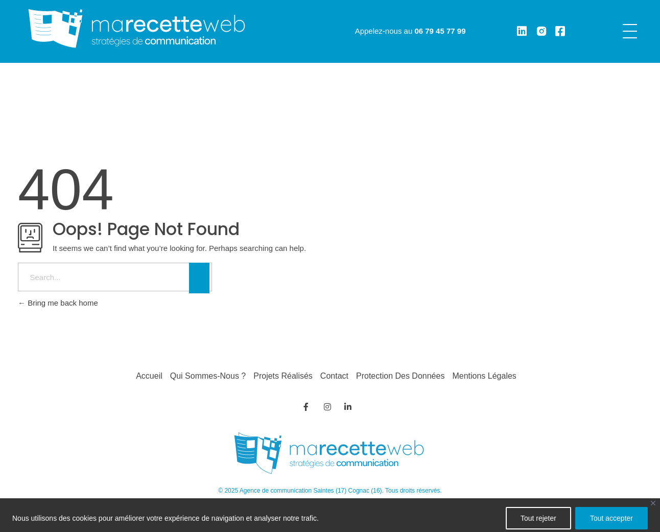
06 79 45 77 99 (439, 31)
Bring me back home (58, 302)
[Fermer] (653, 503)
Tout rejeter (538, 518)
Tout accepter (611, 518)
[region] (330, 515)
